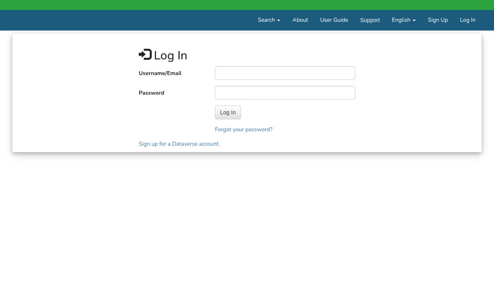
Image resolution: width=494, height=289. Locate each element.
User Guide (334, 20)
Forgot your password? (244, 129)
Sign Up (438, 20)
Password (151, 93)
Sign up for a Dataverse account (179, 144)
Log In (468, 20)
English (404, 20)
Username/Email (160, 73)
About (300, 20)
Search (269, 20)
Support (370, 20)
